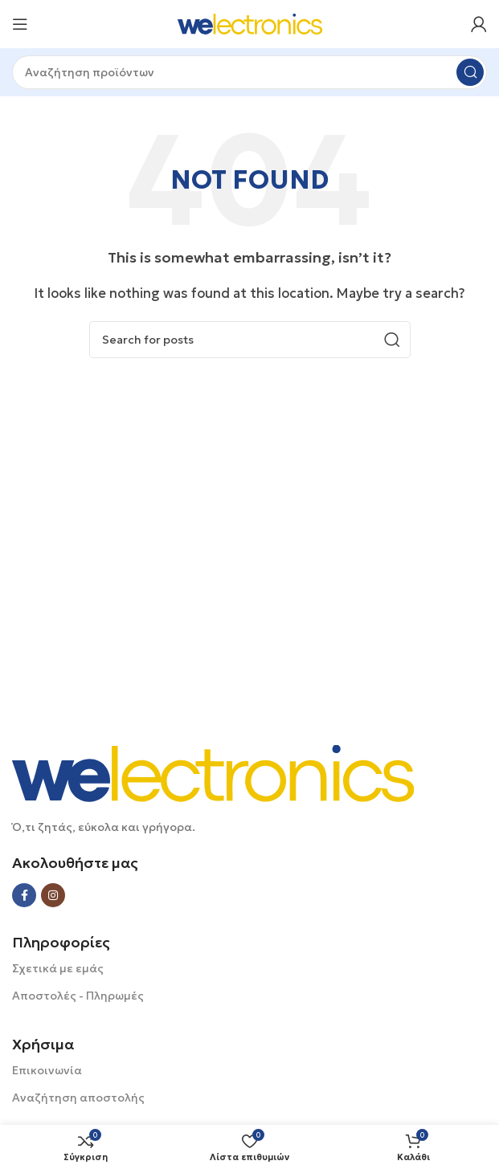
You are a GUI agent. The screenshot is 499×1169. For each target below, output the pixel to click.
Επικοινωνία (47, 1070)
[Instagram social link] (53, 895)
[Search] (249, 72)
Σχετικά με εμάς (58, 968)
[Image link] (213, 772)
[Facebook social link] (24, 895)
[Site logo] (250, 23)
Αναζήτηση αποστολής (78, 1097)
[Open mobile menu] (20, 24)
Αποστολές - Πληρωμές (78, 995)
